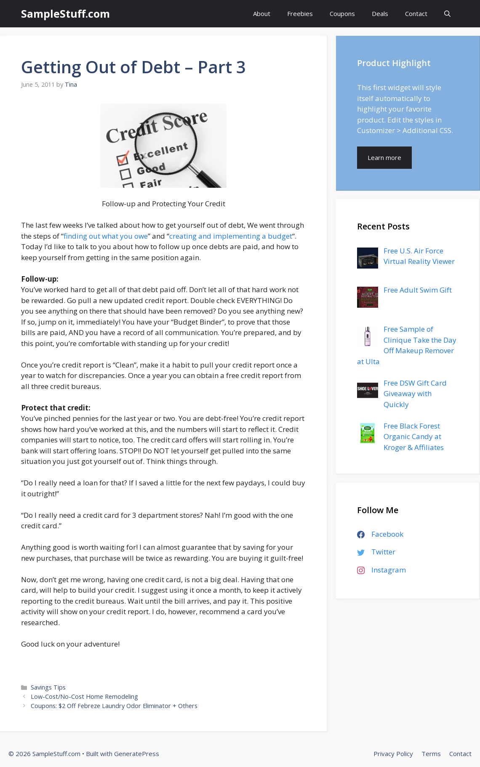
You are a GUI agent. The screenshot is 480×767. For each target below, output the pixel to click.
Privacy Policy (393, 753)
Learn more (384, 157)
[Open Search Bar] (447, 13)
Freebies (300, 13)
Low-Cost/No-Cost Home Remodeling (84, 696)
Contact (416, 13)
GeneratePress (136, 753)
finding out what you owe (106, 236)
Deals (380, 13)
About (261, 13)
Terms (431, 753)
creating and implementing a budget (230, 236)
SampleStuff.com (65, 13)
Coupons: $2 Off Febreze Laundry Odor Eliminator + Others (114, 706)
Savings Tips (48, 687)
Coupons (342, 13)
